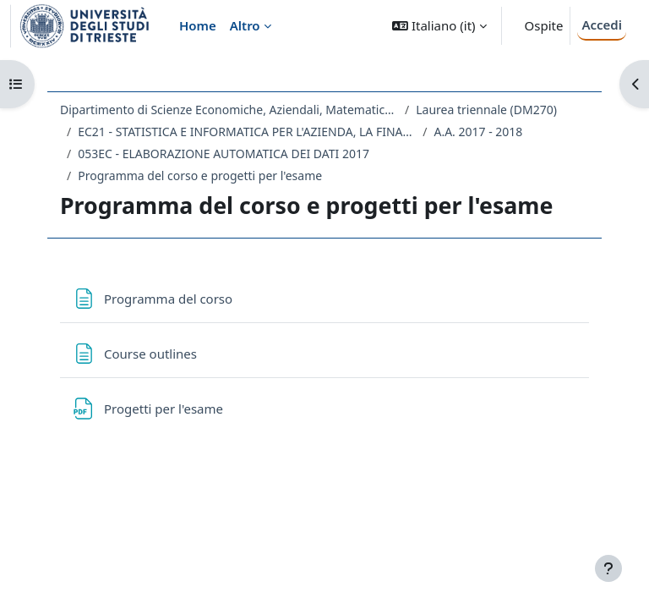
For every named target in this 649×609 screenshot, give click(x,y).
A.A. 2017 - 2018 (478, 131)
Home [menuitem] (197, 25)
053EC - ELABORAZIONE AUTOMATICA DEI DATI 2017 (223, 153)
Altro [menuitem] (245, 25)
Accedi (601, 24)
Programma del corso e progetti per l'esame (200, 175)
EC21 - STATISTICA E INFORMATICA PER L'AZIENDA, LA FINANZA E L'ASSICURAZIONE (247, 131)
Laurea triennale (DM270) (486, 110)
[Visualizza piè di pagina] (608, 568)
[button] (439, 26)
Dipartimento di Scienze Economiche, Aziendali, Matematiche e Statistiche (229, 110)
